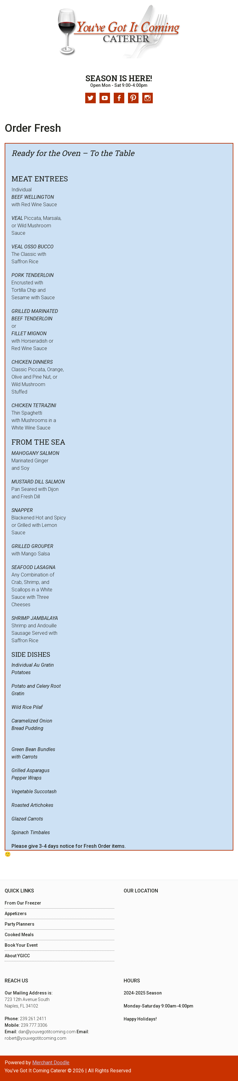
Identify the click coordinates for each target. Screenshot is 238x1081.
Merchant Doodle (50, 1062)
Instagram (147, 98)
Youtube (104, 98)
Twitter (90, 98)
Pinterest (133, 98)
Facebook (119, 98)
